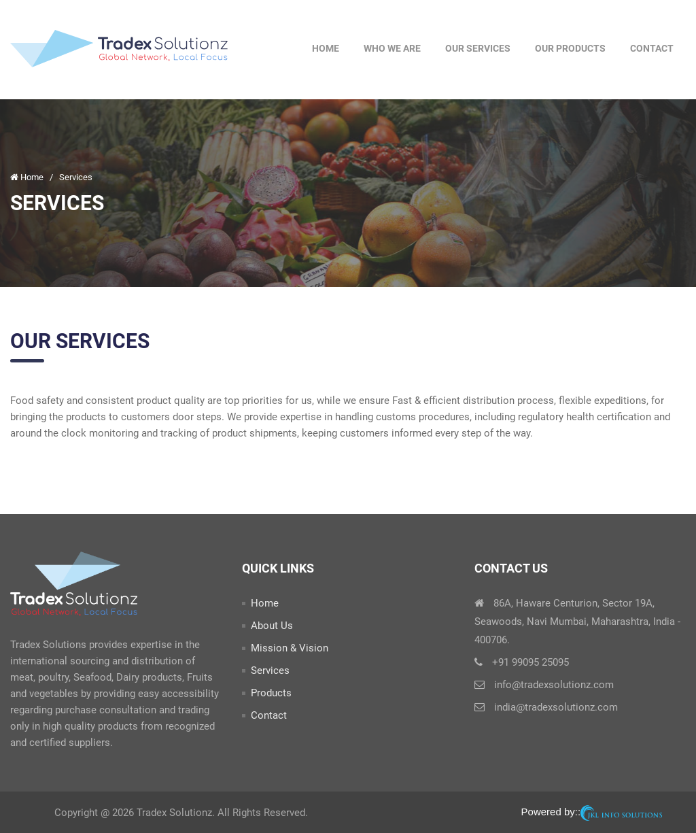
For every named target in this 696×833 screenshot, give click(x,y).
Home (325, 48)
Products (271, 693)
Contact (652, 48)
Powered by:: (591, 813)
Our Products (570, 48)
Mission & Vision (289, 648)
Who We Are (392, 48)
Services (270, 670)
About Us (272, 625)
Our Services (477, 48)
